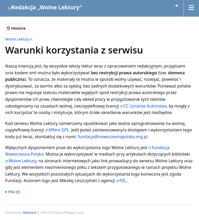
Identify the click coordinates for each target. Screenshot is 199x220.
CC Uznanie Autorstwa (145, 106)
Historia (18, 28)
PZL (122, 180)
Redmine (29, 212)
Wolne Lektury (17, 39)
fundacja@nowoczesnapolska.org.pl (112, 136)
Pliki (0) (14, 191)
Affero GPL (58, 130)
